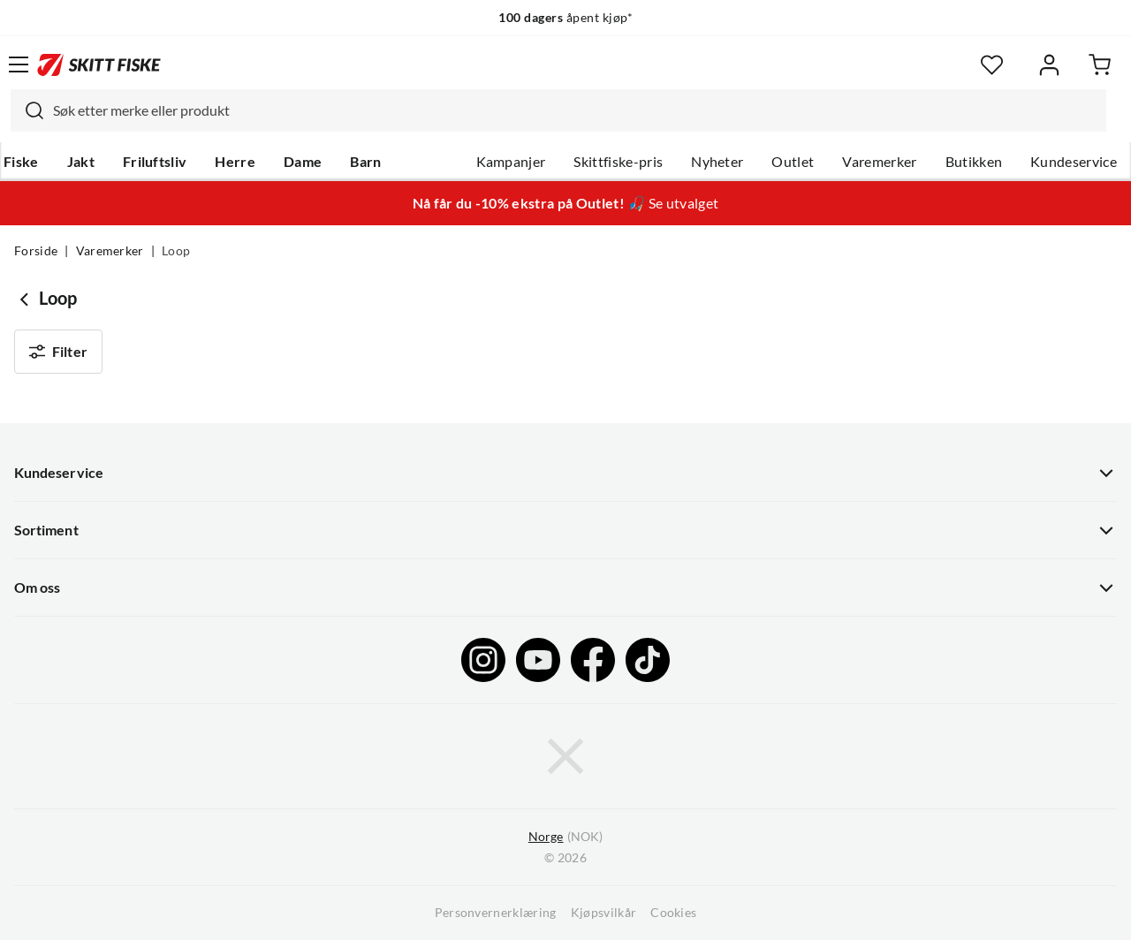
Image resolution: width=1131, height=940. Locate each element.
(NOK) (565, 837)
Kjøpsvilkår (604, 913)
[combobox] (558, 110)
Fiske (21, 162)
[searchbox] (575, 110)
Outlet (792, 162)
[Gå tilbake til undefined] (26, 298)
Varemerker (879, 162)
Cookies (673, 913)
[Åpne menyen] (18, 64)
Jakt (81, 162)
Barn (365, 162)
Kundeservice (1073, 162)
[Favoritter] (992, 65)
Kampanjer (511, 162)
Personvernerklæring (496, 913)
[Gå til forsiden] (99, 64)
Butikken (974, 162)
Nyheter (717, 162)
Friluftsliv (155, 162)
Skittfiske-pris (618, 162)
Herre (235, 162)
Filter (58, 352)
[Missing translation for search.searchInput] (27, 110)
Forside (35, 251)
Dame (303, 162)
